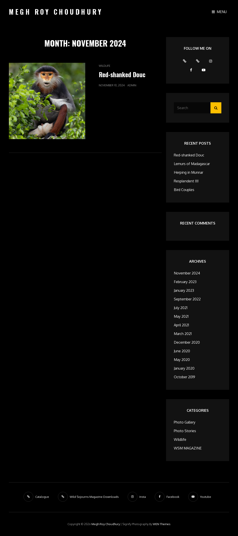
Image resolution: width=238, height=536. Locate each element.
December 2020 (187, 342)
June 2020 (182, 351)
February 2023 (185, 282)
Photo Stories (185, 431)
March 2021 (183, 333)
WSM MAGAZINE (188, 448)
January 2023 (184, 290)
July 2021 (180, 307)
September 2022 (187, 299)
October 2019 (184, 377)
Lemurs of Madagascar (192, 164)
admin (131, 85)
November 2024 (187, 273)
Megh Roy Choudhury (56, 12)
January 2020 (184, 368)
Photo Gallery (184, 422)
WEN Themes (162, 524)
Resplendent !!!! (186, 181)
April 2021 (181, 325)
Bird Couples (184, 189)
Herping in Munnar (188, 172)
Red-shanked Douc (122, 74)
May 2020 (182, 359)
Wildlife (104, 65)
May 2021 (181, 316)
